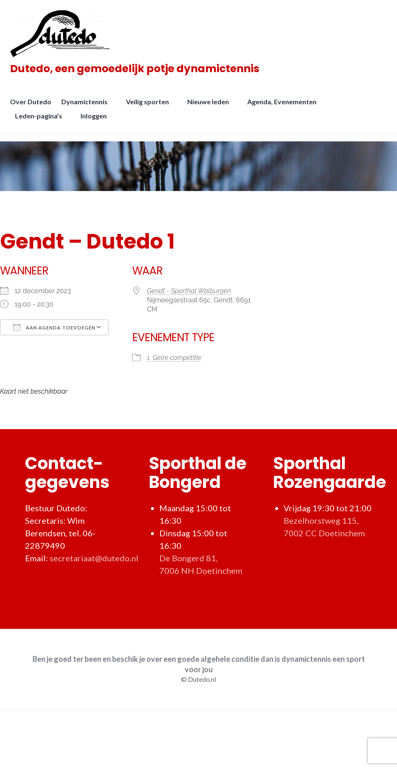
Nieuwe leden (210, 107)
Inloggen (96, 121)
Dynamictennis (87, 107)
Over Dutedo (33, 107)
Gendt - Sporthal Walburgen (189, 291)
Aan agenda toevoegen (54, 327)
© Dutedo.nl (198, 679)
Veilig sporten (149, 107)
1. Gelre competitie (174, 358)
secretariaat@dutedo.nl (94, 558)
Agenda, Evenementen (284, 107)
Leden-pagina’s (41, 121)
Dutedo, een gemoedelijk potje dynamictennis (137, 71)
